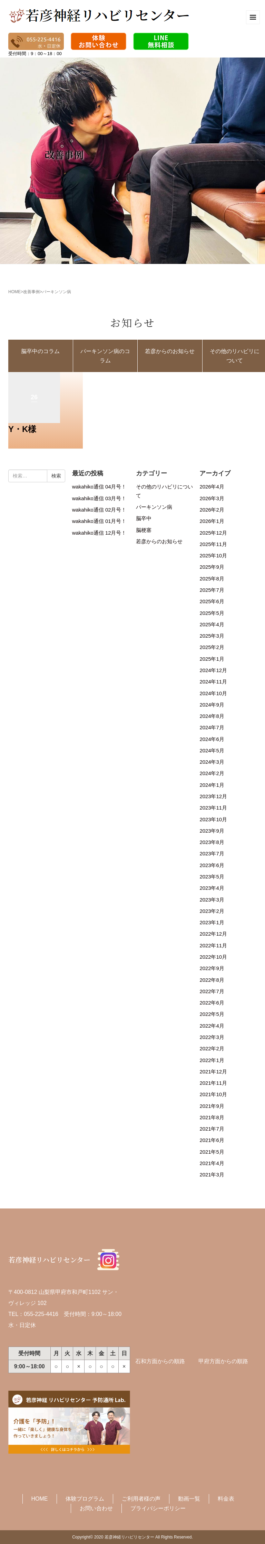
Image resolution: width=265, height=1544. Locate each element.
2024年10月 (213, 693)
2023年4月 (211, 888)
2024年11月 (213, 681)
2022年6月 (211, 1003)
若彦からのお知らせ (170, 351)
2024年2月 (211, 773)
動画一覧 (189, 1499)
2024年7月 (211, 727)
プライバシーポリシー (158, 1508)
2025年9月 (211, 567)
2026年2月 (211, 510)
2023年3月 (211, 900)
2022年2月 (211, 1048)
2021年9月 (211, 1106)
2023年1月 (211, 922)
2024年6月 (211, 739)
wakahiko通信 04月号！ (99, 487)
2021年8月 (211, 1117)
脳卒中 (143, 518)
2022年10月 (213, 957)
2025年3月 (211, 636)
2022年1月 (211, 1060)
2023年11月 (213, 808)
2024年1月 (211, 785)
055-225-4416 (41, 1314)
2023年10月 (213, 819)
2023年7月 (211, 853)
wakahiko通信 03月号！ (99, 498)
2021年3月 (211, 1174)
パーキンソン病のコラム (105, 355)
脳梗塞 (143, 530)
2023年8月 (211, 842)
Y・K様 (22, 429)
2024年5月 (211, 750)
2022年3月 (211, 1037)
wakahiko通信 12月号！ (99, 533)
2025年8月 (211, 578)
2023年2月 (211, 911)
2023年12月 (213, 796)
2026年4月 (211, 487)
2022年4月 (211, 1026)
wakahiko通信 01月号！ (99, 521)
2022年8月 (211, 980)
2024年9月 (211, 705)
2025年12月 (213, 533)
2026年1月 (211, 521)
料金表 (226, 1499)
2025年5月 (211, 613)
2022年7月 (211, 991)
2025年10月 (213, 555)
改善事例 (31, 291)
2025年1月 (211, 659)
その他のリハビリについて (164, 491)
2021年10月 (213, 1094)
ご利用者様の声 (141, 1499)
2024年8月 (211, 716)
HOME (14, 291)
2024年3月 (211, 762)
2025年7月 (211, 590)
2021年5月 (211, 1152)
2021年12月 (213, 1071)
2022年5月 (211, 1014)
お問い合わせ (96, 1508)
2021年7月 (211, 1129)
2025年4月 (211, 624)
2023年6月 (211, 865)
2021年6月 (211, 1140)
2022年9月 (211, 968)
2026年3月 (211, 498)
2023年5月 (211, 876)
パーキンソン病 (154, 507)
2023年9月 (211, 831)
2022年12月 (213, 934)
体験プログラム (85, 1499)
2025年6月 (211, 601)
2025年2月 (211, 647)
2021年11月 (213, 1083)
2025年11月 (213, 544)
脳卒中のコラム (40, 351)
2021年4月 (211, 1163)
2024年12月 (213, 670)
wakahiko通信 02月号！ (99, 510)
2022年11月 (213, 945)
